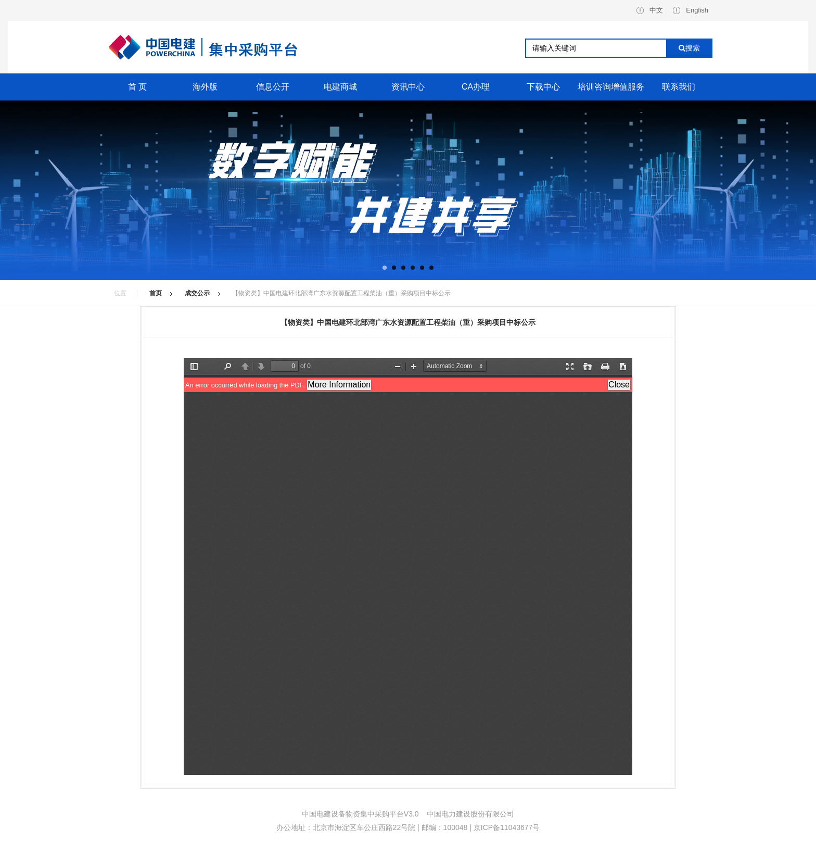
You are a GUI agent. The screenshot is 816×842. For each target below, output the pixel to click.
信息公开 (272, 86)
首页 (155, 293)
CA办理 (476, 86)
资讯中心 (408, 86)
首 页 (137, 86)
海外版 (205, 86)
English (690, 10)
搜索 (689, 48)
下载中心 (543, 86)
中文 (649, 10)
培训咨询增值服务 (611, 86)
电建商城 (340, 86)
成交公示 (197, 293)
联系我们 (678, 86)
